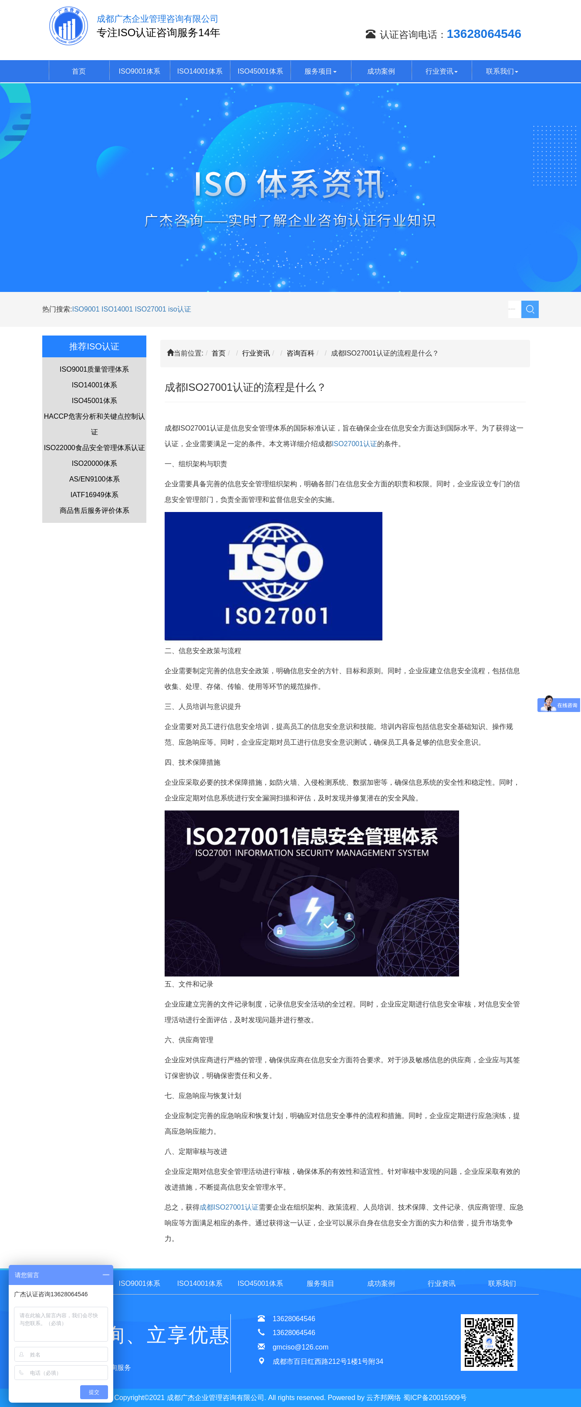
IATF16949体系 (94, 494)
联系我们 (502, 71)
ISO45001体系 (260, 71)
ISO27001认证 (354, 444)
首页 (79, 71)
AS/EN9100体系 (94, 479)
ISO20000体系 (94, 463)
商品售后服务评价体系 (94, 510)
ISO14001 (118, 309)
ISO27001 (150, 309)
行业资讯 (442, 71)
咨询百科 (300, 353)
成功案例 (381, 71)
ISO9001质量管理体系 (94, 369)
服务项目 (320, 71)
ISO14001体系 (200, 71)
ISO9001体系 (139, 71)
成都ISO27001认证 (229, 1207)
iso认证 (179, 309)
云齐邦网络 (383, 1397)
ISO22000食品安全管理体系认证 (94, 447)
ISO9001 (85, 309)
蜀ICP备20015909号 (435, 1397)
